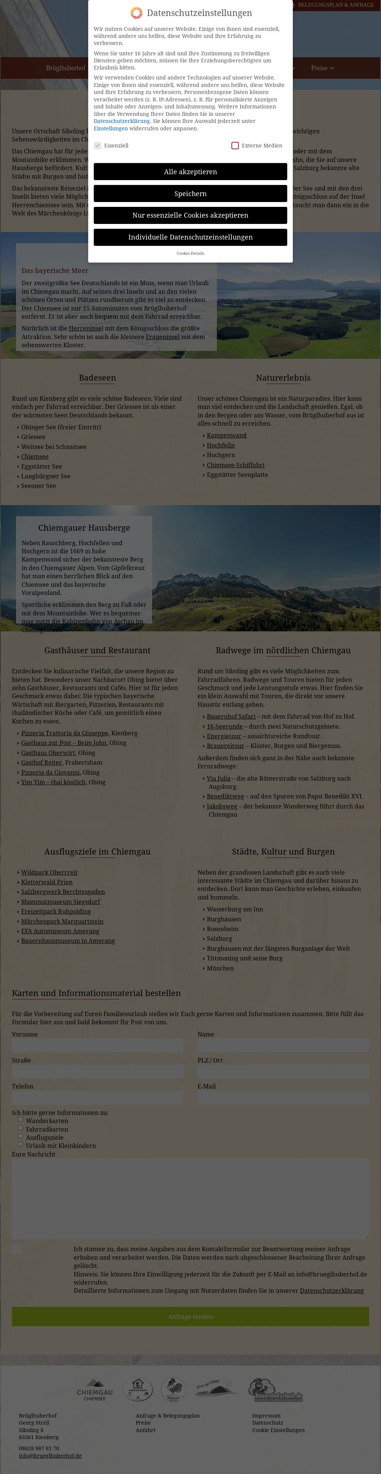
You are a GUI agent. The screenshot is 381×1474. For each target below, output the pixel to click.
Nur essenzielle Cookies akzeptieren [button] (190, 208)
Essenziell (111, 139)
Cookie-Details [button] (190, 247)
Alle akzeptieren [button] (190, 164)
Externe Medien (256, 139)
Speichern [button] (191, 186)
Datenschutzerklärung (122, 114)
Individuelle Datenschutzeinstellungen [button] (190, 230)
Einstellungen (111, 122)
